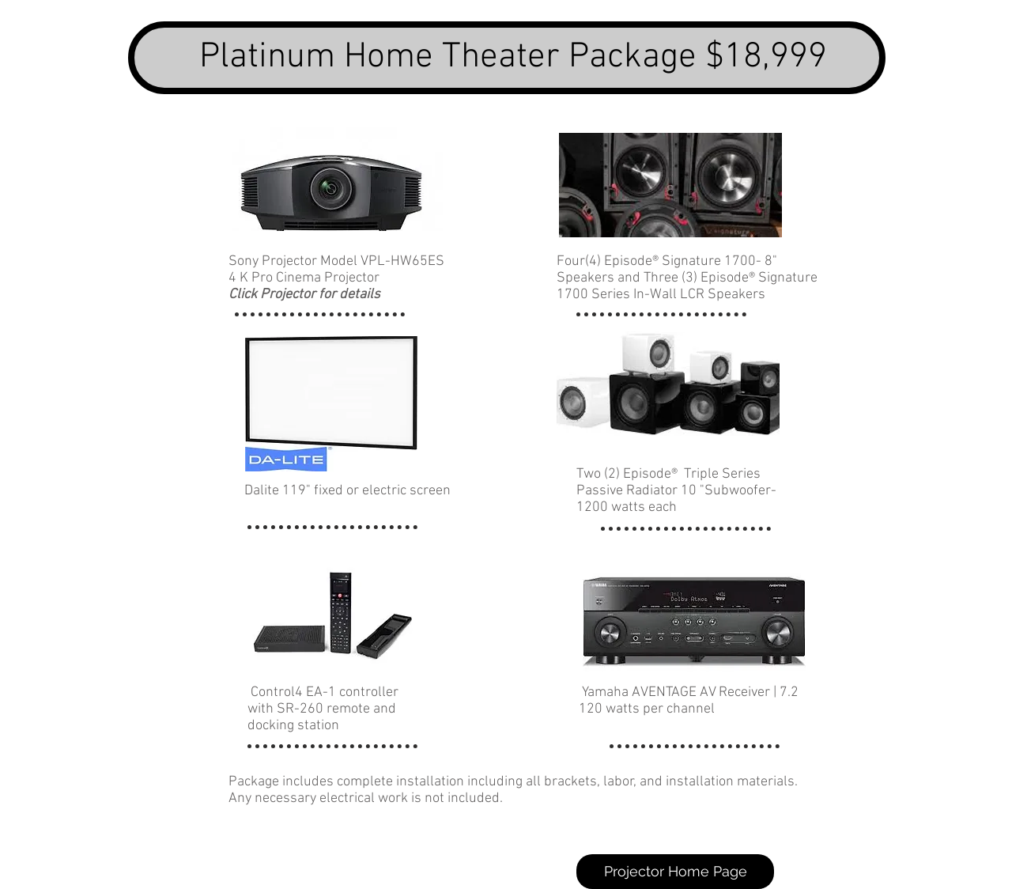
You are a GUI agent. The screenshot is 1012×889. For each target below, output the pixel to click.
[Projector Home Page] (675, 871)
